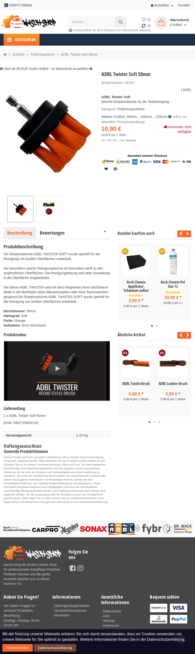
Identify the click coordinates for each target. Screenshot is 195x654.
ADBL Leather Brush (173, 382)
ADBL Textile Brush (136, 382)
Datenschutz (112, 611)
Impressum (111, 625)
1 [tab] (152, 325)
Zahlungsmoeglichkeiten (72, 606)
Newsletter (62, 615)
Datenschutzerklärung (40, 649)
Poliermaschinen (129, 109)
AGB (106, 616)
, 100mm (143, 116)
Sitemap (109, 621)
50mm (131, 116)
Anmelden (162, 5)
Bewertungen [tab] (52, 233)
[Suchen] (92, 21)
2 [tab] (156, 325)
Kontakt (184, 5)
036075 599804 (31, 632)
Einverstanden (13, 649)
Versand (130, 138)
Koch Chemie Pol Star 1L (173, 284)
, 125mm (157, 116)
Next (187, 234)
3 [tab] (159, 420)
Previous (179, 234)
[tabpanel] (136, 281)
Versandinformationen (70, 610)
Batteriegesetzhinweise (120, 630)
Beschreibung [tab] (19, 233)
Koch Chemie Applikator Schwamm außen (136, 286)
